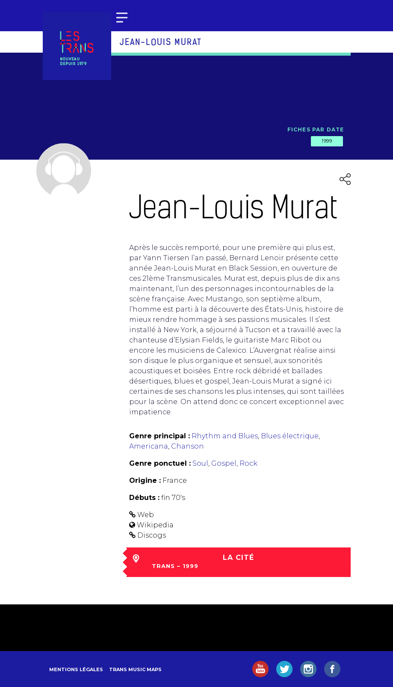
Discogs (151, 535)
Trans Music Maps (135, 669)
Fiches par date (315, 129)
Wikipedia (155, 525)
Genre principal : (159, 436)
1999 (327, 141)
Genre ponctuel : (160, 463)
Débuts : (144, 498)
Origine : (145, 480)
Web (145, 515)
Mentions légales (76, 669)
